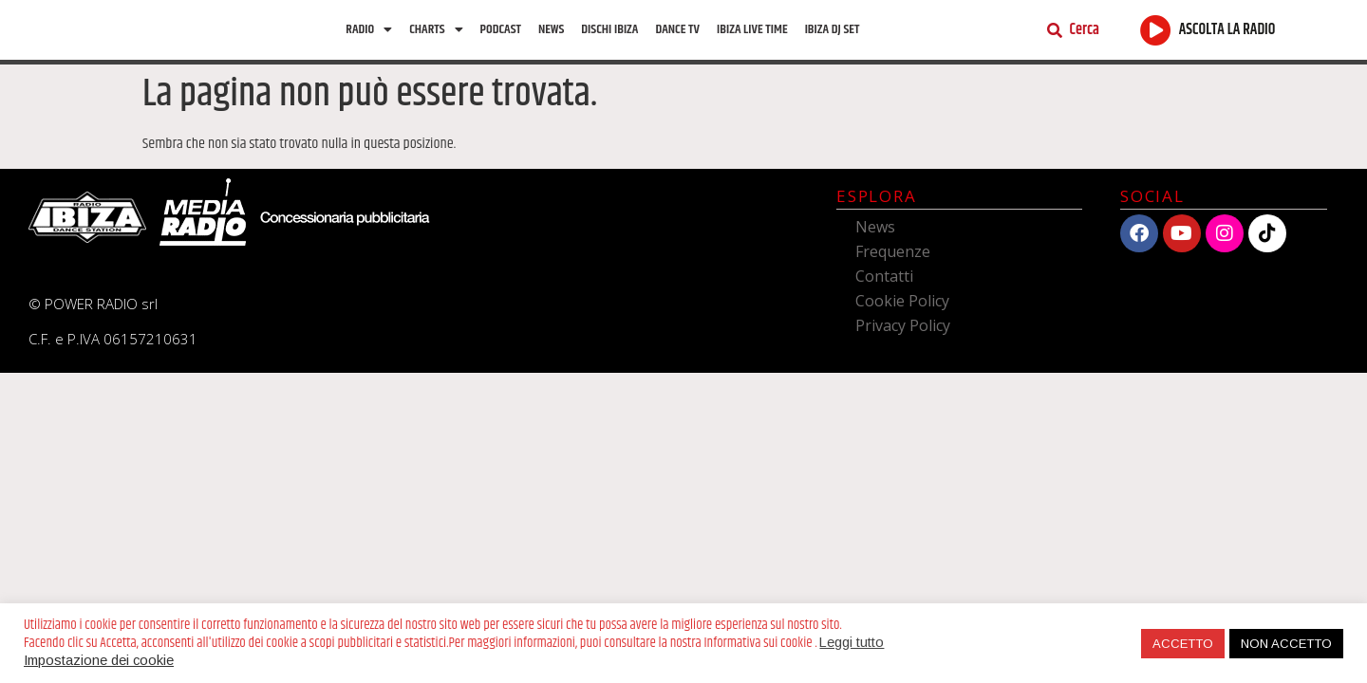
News (551, 34)
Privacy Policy (902, 334)
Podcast (500, 34)
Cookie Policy (902, 310)
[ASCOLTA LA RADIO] (1155, 34)
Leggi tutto (851, 642)
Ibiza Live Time (752, 34)
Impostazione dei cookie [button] (99, 660)
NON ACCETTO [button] (1286, 644)
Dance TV (677, 34)
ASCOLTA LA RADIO (1227, 34)
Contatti (884, 285)
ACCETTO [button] (1182, 644)
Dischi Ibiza (609, 34)
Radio (369, 34)
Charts (435, 34)
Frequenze (892, 260)
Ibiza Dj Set (832, 34)
